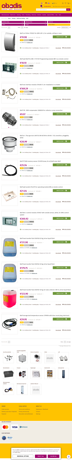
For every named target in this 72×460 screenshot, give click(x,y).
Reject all (41, 456)
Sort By (58, 27)
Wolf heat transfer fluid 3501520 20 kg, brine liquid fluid (37, 238)
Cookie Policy (17, 452)
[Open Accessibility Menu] (69, 457)
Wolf (27, 18)
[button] (54, 3)
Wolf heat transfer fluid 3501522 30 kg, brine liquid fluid (37, 264)
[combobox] (51, 9)
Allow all (53, 456)
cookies (17, 450)
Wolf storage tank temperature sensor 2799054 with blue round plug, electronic (44, 316)
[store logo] (12, 6)
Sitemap (38, 414)
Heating (14, 18)
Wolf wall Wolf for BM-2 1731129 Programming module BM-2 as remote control (44, 59)
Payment (4, 414)
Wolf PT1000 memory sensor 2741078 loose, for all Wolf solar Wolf (40, 161)
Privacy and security (24, 411)
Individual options (23, 456)
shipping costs (30, 42)
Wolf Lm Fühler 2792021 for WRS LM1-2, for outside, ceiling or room (41, 33)
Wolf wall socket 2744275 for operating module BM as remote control (41, 187)
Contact (38, 411)
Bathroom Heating (21, 18)
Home (9, 18)
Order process (5, 409)
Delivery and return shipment (9, 411)
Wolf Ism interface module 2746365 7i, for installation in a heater (40, 85)
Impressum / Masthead (42, 409)
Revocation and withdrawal (26, 414)
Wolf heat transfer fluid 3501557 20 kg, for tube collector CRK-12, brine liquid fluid (45, 290)
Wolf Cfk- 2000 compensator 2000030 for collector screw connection (41, 110)
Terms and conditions (24, 409)
